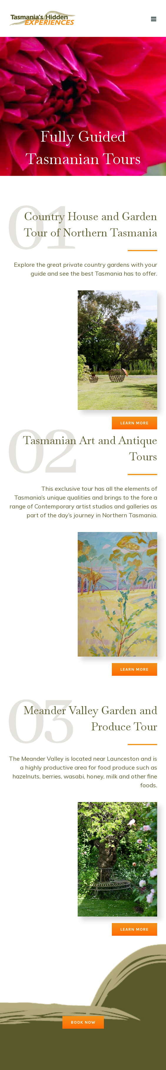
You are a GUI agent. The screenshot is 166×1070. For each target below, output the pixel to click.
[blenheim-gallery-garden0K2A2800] (117, 805)
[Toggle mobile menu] (154, 19)
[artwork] (117, 535)
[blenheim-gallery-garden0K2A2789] (117, 293)
